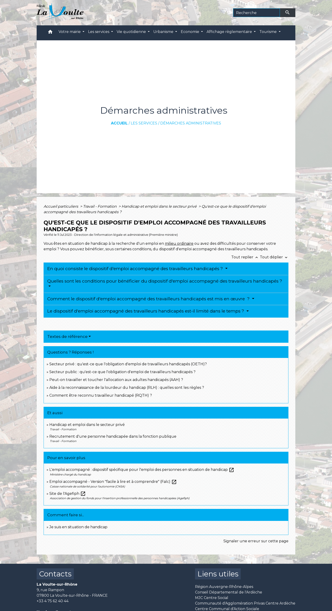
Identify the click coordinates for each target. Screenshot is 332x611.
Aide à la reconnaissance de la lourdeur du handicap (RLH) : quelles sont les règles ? (126, 387)
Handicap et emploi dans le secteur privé (160, 206)
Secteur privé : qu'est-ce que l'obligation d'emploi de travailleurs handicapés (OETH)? (128, 364)
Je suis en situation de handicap (78, 527)
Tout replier (245, 257)
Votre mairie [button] (70, 32)
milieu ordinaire (179, 243)
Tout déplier (274, 257)
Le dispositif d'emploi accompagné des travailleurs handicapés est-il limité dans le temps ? (146, 311)
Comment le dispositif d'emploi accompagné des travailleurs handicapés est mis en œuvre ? (149, 298)
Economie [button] (190, 32)
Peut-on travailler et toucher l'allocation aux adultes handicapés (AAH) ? (116, 380)
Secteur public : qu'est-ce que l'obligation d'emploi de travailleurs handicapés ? (122, 372)
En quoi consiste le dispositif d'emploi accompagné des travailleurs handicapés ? (135, 268)
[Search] (256, 12)
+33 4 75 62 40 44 (52, 601)
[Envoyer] (288, 12)
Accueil (119, 123)
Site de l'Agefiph (67, 493)
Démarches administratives (190, 123)
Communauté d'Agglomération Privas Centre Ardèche (245, 603)
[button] (50, 32)
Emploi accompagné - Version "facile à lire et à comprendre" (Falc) (113, 481)
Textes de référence (67, 336)
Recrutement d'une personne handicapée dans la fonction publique (112, 436)
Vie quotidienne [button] (132, 32)
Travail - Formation (100, 206)
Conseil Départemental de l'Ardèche (228, 592)
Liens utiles (217, 573)
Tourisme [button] (268, 32)
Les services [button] (99, 32)
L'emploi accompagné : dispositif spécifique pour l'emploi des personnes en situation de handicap (141, 469)
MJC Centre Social (211, 598)
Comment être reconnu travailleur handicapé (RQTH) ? (100, 395)
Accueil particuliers (61, 206)
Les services (144, 123)
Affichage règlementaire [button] (230, 32)
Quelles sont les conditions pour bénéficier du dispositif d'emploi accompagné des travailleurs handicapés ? (164, 281)
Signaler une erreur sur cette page (255, 541)
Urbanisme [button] (163, 32)
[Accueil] (60, 12)
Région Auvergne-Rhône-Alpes (224, 586)
